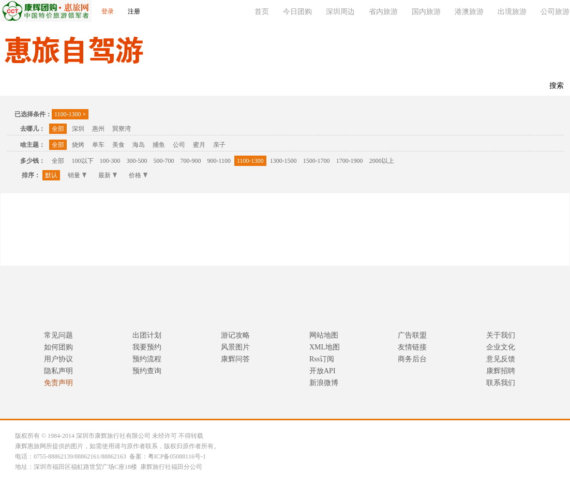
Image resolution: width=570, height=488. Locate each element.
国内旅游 (426, 12)
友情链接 (412, 347)
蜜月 (199, 144)
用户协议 (58, 359)
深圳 (78, 128)
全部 (58, 128)
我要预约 (146, 347)
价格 (138, 175)
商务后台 (412, 359)
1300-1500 (283, 160)
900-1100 (219, 160)
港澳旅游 (469, 12)
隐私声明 (58, 371)
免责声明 (58, 383)
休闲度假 (130, 86)
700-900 (191, 160)
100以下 (83, 160)
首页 (261, 12)
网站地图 (323, 335)
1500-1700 (316, 160)
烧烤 (78, 144)
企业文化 (500, 347)
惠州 (98, 128)
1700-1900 (349, 160)
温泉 (47, 86)
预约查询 (146, 371)
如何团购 (58, 347)
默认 (51, 175)
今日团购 (297, 12)
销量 (77, 175)
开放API (322, 371)
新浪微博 (323, 383)
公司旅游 (555, 12)
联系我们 (176, 86)
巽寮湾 (121, 128)
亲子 (219, 144)
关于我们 (500, 335)
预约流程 (146, 359)
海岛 (138, 144)
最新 (107, 175)
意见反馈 (500, 359)
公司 (179, 144)
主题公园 (85, 86)
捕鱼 (159, 144)
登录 (107, 11)
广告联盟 (412, 335)
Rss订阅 (321, 359)
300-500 (137, 160)
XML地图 (324, 347)
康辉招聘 (500, 371)
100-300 (110, 160)
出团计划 (146, 335)
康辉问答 (235, 359)
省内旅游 (383, 12)
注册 (134, 11)
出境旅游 (512, 12)
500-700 (164, 160)
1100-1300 (70, 114)
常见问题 (58, 335)
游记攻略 (235, 335)
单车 (98, 144)
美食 (118, 144)
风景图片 (235, 347)
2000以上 (381, 160)
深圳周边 (340, 12)
